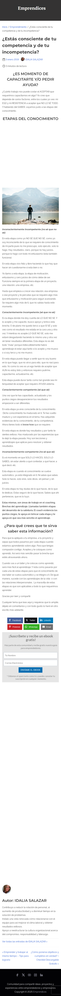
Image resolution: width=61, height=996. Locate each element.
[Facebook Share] (15, 620)
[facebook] (17, 976)
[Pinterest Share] (14, 626)
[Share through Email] (47, 626)
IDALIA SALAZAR (32, 59)
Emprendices (40, 992)
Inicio (4, 27)
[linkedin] (41, 976)
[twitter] (23, 976)
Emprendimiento (18, 27)
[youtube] (29, 976)
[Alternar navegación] (30, 17)
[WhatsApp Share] (32, 626)
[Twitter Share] (30, 620)
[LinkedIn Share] (46, 620)
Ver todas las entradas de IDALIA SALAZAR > (24, 941)
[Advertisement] (30, 154)
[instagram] (35, 976)
